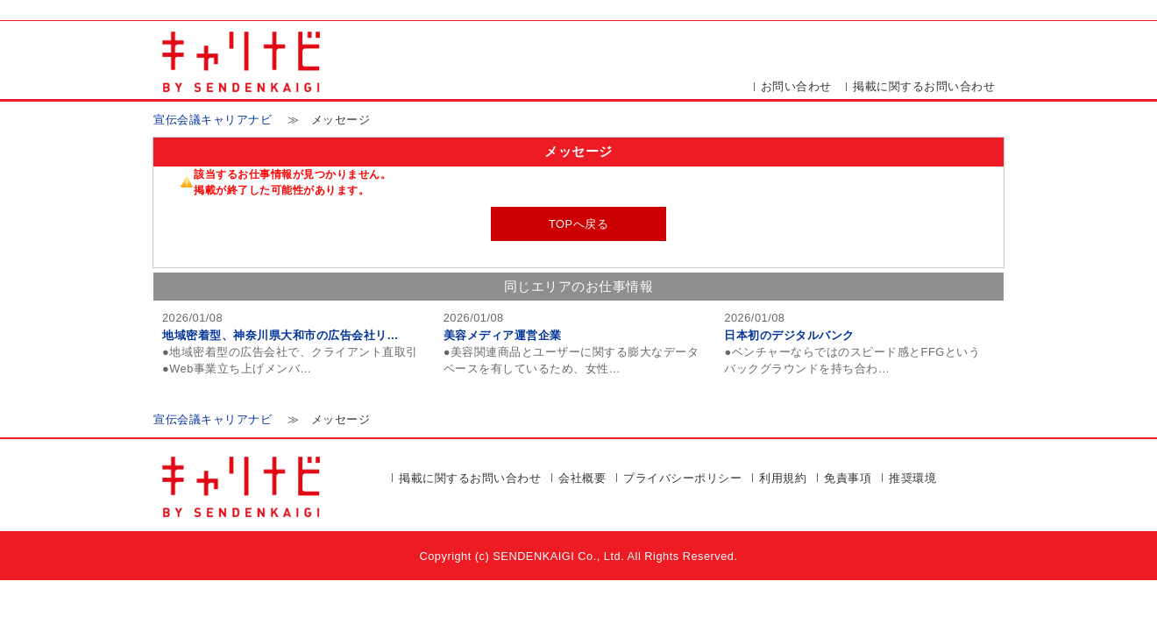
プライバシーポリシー (682, 478)
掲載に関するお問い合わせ (924, 86)
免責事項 (847, 478)
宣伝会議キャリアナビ (212, 119)
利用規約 (782, 478)
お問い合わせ (796, 86)
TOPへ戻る (578, 223)
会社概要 (582, 478)
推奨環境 (912, 478)
